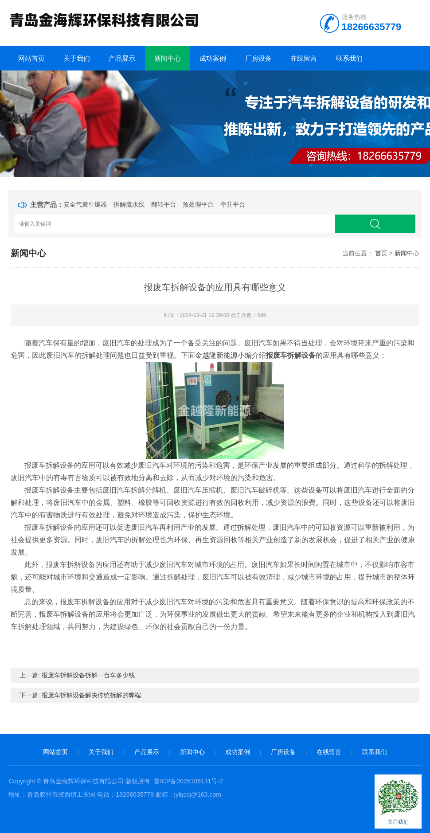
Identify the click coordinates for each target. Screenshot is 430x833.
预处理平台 (198, 204)
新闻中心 (167, 58)
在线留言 (303, 58)
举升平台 (232, 204)
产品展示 (122, 58)
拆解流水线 (129, 204)
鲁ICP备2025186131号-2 (188, 781)
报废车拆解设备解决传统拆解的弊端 (91, 695)
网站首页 (31, 58)
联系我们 (349, 58)
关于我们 (76, 58)
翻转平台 (163, 204)
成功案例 (212, 58)
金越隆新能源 (216, 355)
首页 (381, 253)
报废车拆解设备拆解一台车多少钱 (88, 675)
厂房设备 (258, 58)
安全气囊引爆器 (85, 204)
